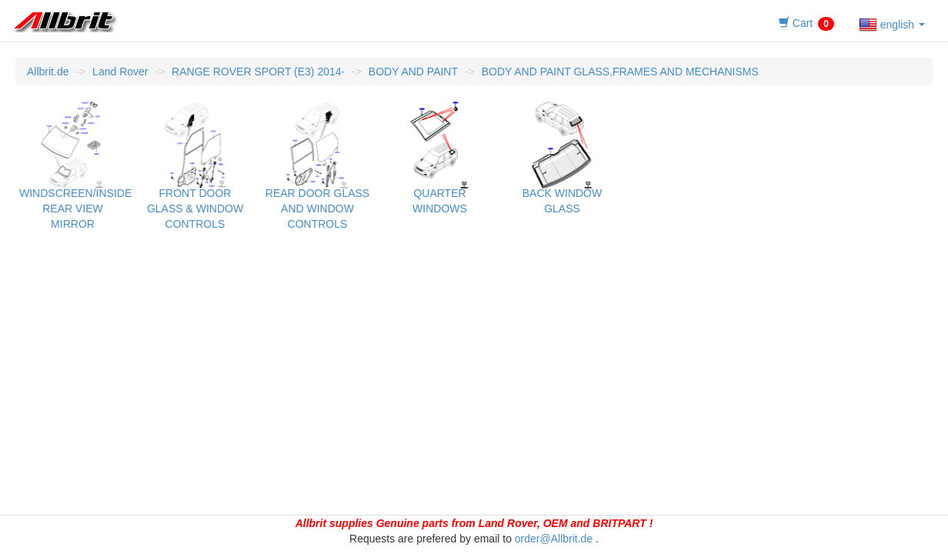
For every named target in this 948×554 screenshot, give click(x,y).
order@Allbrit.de (553, 538)
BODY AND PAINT (413, 71)
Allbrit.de (47, 71)
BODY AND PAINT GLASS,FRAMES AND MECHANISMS (620, 71)
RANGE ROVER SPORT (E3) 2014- (258, 71)
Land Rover (120, 71)
